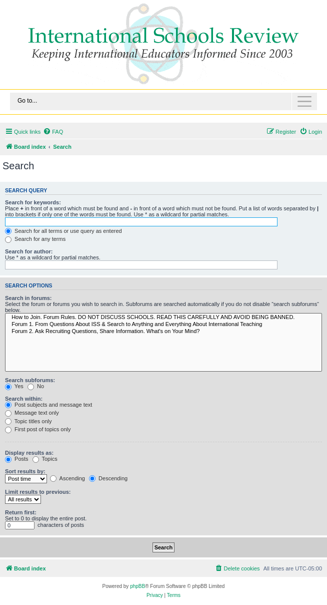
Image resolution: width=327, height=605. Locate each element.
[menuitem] (53, 132)
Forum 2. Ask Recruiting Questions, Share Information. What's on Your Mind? (163, 331)
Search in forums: (28, 298)
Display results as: (29, 453)
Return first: (20, 512)
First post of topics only (38, 429)
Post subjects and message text (48, 405)
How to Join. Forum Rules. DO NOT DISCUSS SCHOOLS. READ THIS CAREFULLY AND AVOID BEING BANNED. (163, 317)
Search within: (23, 399)
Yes (14, 386)
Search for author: (28, 251)
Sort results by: (25, 471)
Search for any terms (35, 239)
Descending (108, 478)
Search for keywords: (33, 202)
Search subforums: (30, 380)
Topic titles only (28, 421)
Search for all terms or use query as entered (63, 231)
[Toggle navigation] (163, 101)
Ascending (67, 478)
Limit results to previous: (37, 492)
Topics (45, 459)
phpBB (137, 586)
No (36, 386)
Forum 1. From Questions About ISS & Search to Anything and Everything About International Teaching (163, 324)
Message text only (32, 413)
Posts (16, 459)
